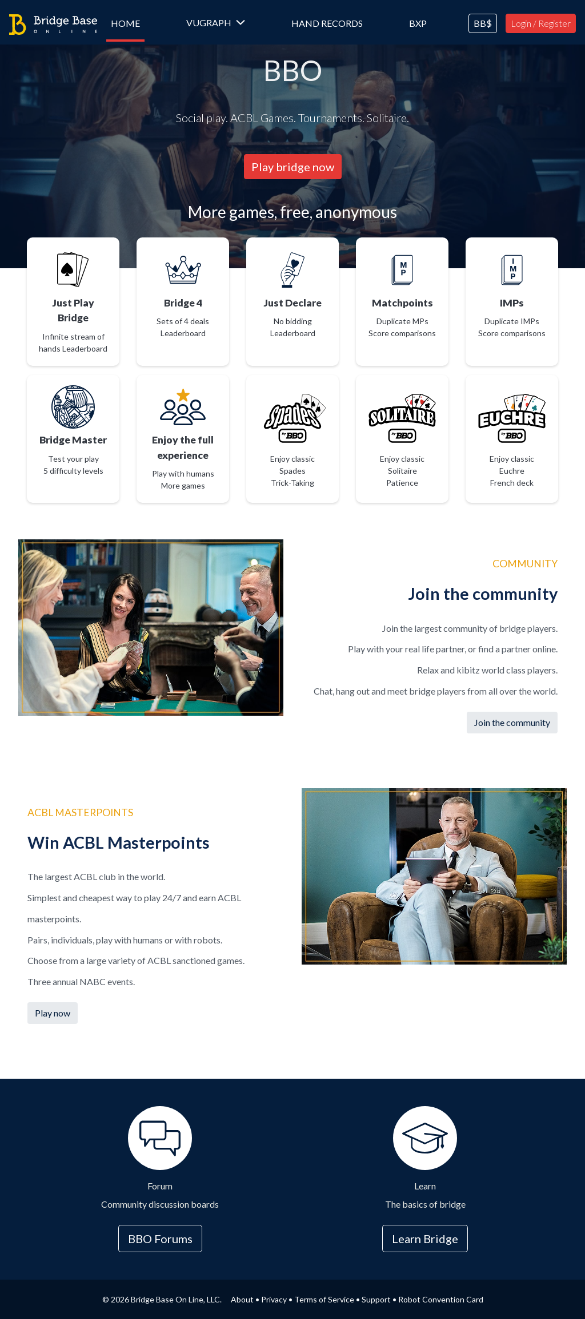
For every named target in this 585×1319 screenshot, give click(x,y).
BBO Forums (160, 1238)
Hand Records (327, 23)
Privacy (274, 1299)
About (242, 1299)
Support (376, 1299)
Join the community (512, 722)
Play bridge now (292, 167)
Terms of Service (324, 1299)
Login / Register (541, 23)
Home (128, 23)
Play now (52, 1012)
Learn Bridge (425, 1238)
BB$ (483, 23)
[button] (216, 23)
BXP (418, 23)
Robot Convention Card (440, 1299)
